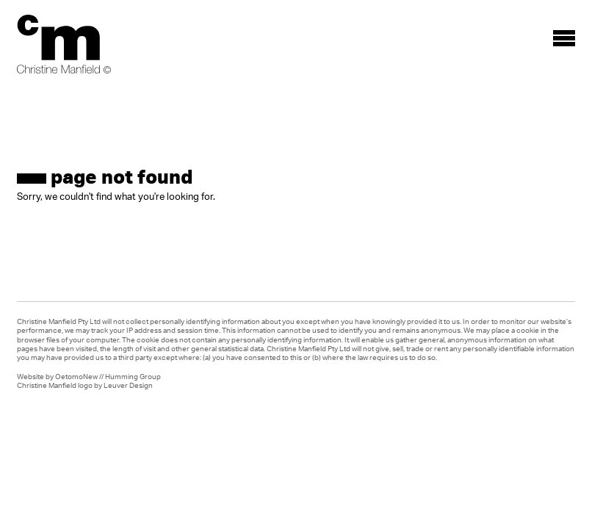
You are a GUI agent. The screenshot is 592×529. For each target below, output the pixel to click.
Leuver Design (128, 385)
